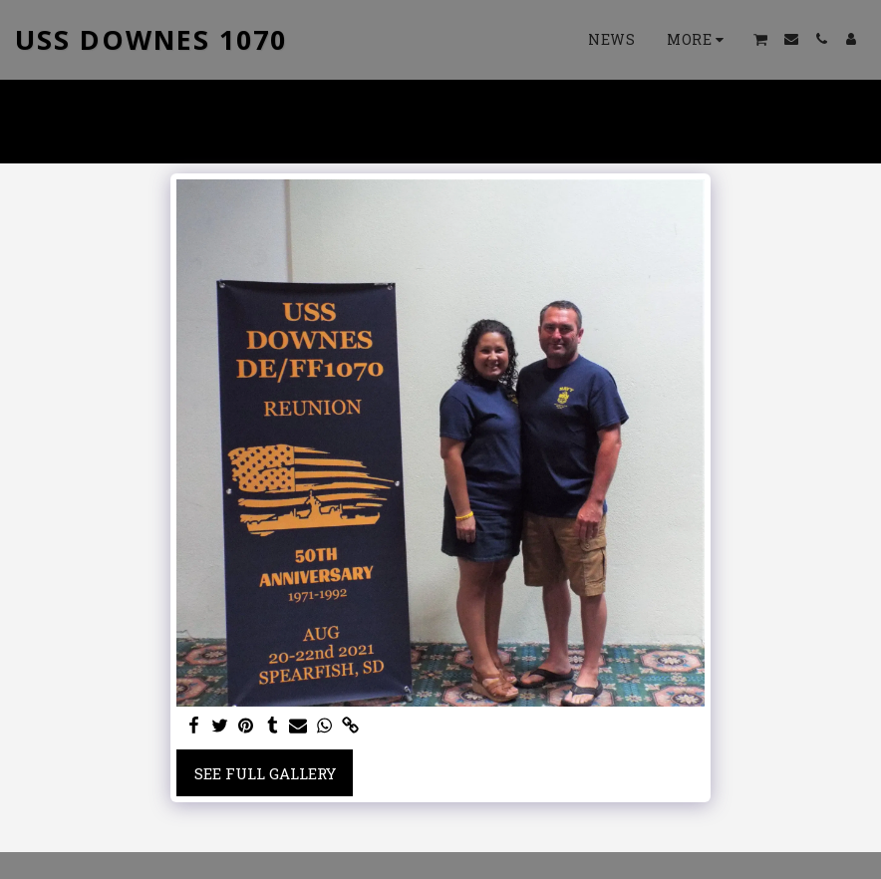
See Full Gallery (265, 773)
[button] (760, 39)
